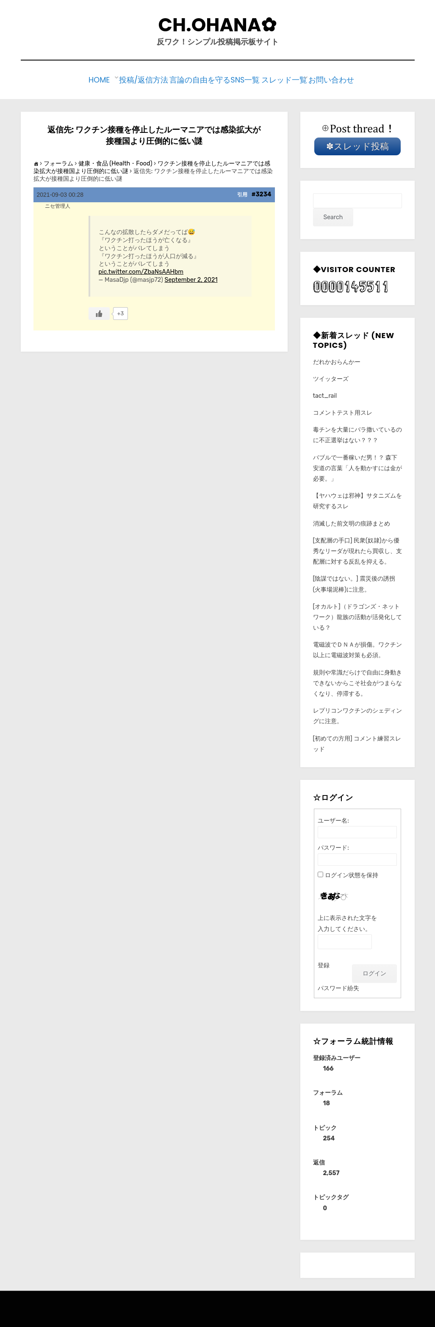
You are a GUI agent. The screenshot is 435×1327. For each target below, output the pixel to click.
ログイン (374, 971)
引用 (242, 193)
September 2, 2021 (191, 277)
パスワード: (333, 846)
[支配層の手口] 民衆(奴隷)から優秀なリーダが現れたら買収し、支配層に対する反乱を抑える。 (357, 549)
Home (102, 78)
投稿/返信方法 (144, 78)
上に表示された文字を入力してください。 (347, 922)
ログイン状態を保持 (351, 873)
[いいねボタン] (99, 312)
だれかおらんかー (336, 359)
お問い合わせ (336, 78)
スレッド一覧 (285, 78)
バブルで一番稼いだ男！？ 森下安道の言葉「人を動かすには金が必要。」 (357, 466)
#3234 (262, 192)
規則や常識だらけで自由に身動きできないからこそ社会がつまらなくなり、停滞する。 (357, 681)
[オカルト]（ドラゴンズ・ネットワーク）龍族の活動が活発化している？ (357, 615)
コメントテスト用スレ (342, 410)
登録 (324, 963)
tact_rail (325, 393)
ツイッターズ (331, 376)
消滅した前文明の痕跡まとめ (351, 521)
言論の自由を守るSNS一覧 (215, 78)
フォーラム (58, 161)
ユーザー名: (333, 818)
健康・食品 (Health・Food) (115, 161)
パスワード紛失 (338, 986)
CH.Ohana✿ (217, 25)
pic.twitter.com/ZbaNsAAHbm (141, 269)
